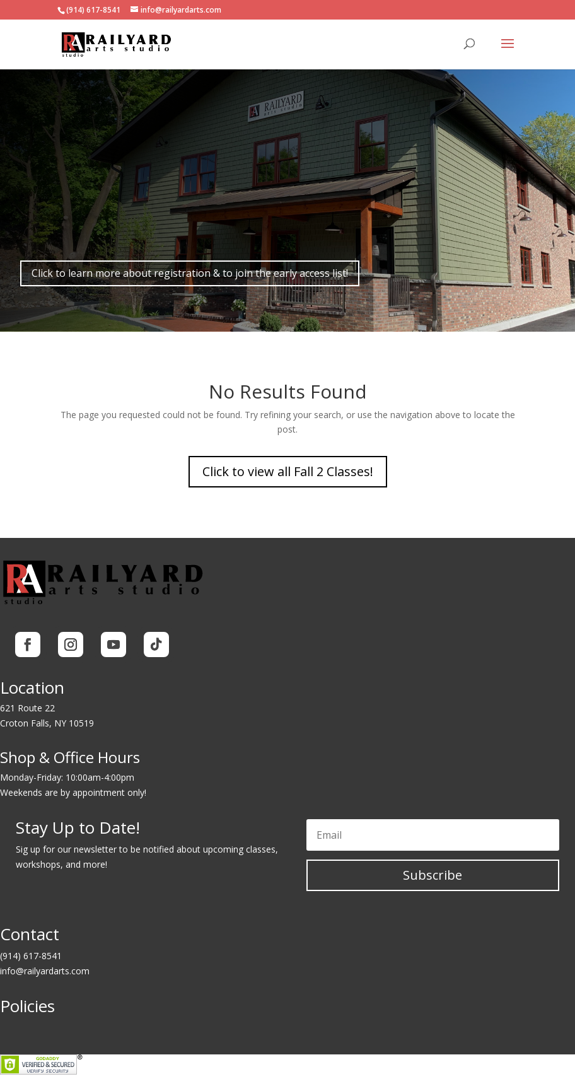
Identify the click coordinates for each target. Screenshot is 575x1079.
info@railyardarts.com (45, 971)
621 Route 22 (27, 708)
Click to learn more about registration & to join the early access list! (190, 273)
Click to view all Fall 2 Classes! (287, 471)
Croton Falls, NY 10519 (47, 723)
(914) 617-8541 (31, 956)
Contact (29, 934)
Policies (27, 1005)
